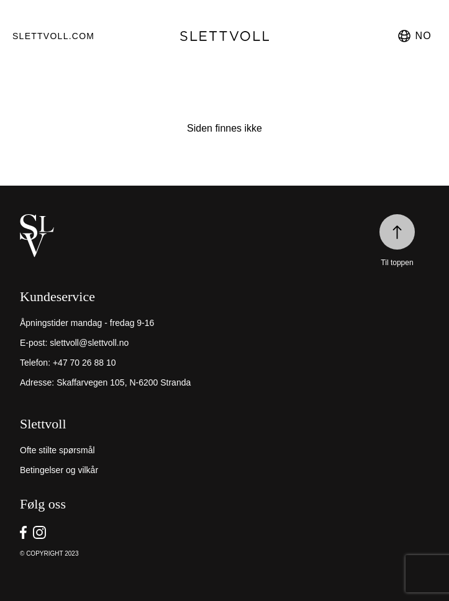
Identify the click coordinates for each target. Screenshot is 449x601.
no (414, 36)
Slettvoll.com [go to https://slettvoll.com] (53, 36)
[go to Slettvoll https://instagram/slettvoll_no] (39, 532)
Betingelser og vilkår (59, 470)
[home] (224, 235)
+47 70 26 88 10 (84, 363)
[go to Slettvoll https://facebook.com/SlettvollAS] (23, 532)
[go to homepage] (225, 36)
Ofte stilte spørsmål (57, 450)
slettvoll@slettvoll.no (89, 343)
